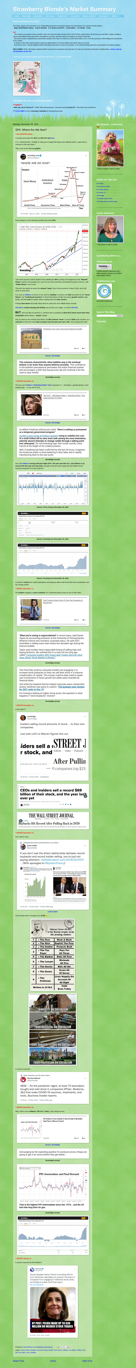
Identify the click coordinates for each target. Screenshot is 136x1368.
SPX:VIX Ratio (20, 1352)
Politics (79, 1350)
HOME (17, 16)
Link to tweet (53, 912)
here (52, 138)
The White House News (105, 198)
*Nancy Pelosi (25, 1350)
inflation (28, 295)
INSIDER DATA (62, 16)
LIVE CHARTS (75, 16)
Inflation (65, 1350)
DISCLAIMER (26, 16)
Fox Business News (103, 186)
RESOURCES (38, 16)
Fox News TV (101, 192)
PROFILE (115, 16)
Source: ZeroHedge (52, 356)
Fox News (100, 183)
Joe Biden (72, 1350)
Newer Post (18, 1361)
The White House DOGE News (107, 201)
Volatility (33, 1352)
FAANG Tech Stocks (55, 1350)
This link (18, 307)
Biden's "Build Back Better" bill (38, 385)
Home (53, 1361)
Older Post (87, 1361)
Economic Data (42, 1350)
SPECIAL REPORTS (89, 16)
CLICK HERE (19, 111)
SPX (83, 1350)
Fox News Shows (102, 189)
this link (75, 307)
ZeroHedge (100, 195)
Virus (27, 1352)
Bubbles (33, 1350)
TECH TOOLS (50, 16)
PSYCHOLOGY (104, 16)
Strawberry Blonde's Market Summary (64, 9)
